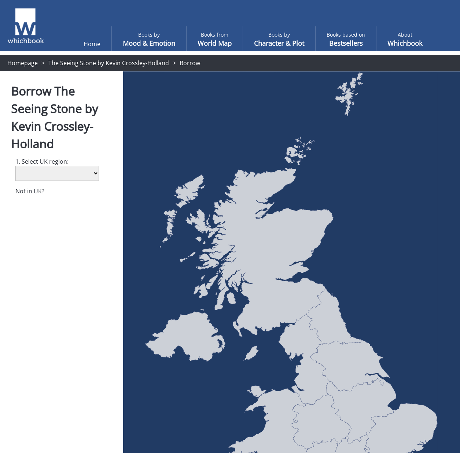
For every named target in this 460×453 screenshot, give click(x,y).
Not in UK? (29, 191)
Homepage (22, 63)
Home (77, 44)
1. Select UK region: (42, 161)
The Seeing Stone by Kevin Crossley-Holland (108, 63)
